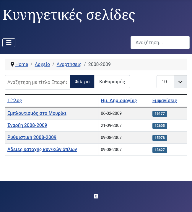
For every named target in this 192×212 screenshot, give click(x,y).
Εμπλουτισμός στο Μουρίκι (36, 113)
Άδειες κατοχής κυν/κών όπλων (42, 149)
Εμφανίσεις (164, 100)
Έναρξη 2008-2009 (27, 125)
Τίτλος (14, 100)
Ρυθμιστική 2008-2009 (31, 137)
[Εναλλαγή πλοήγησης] (8, 42)
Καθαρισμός (112, 82)
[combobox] (160, 42)
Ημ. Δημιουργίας (119, 100)
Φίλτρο (82, 82)
